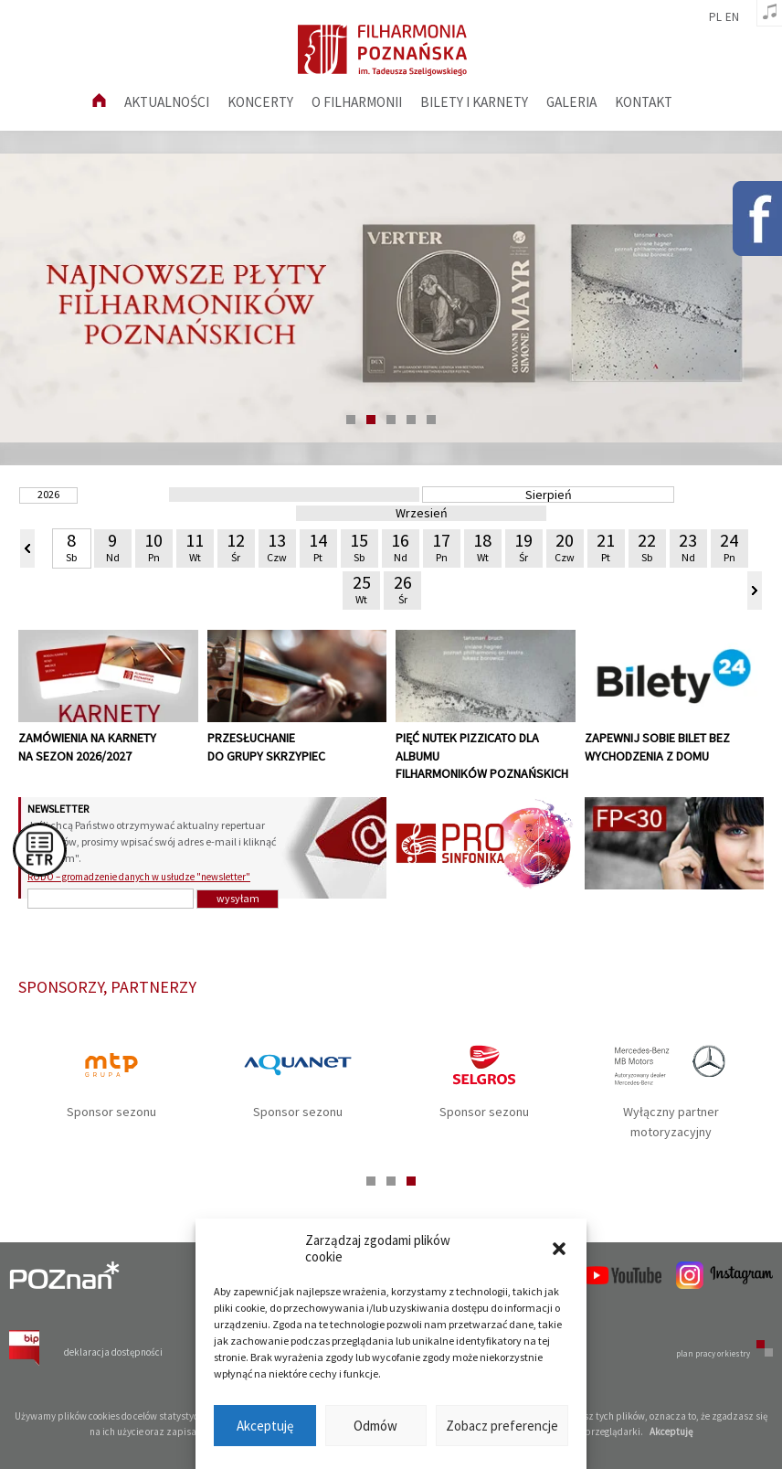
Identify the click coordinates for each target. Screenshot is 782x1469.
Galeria (571, 102)
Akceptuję (265, 1425)
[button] (559, 1249)
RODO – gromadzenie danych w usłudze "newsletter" (138, 876)
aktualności (166, 102)
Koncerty (260, 102)
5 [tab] (431, 419)
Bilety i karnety (474, 102)
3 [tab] (391, 419)
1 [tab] (350, 419)
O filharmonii (357, 102)
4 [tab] (411, 419)
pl (715, 17)
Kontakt (643, 102)
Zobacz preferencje (502, 1425)
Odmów (375, 1425)
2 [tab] (370, 419)
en (732, 17)
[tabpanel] (391, 298)
